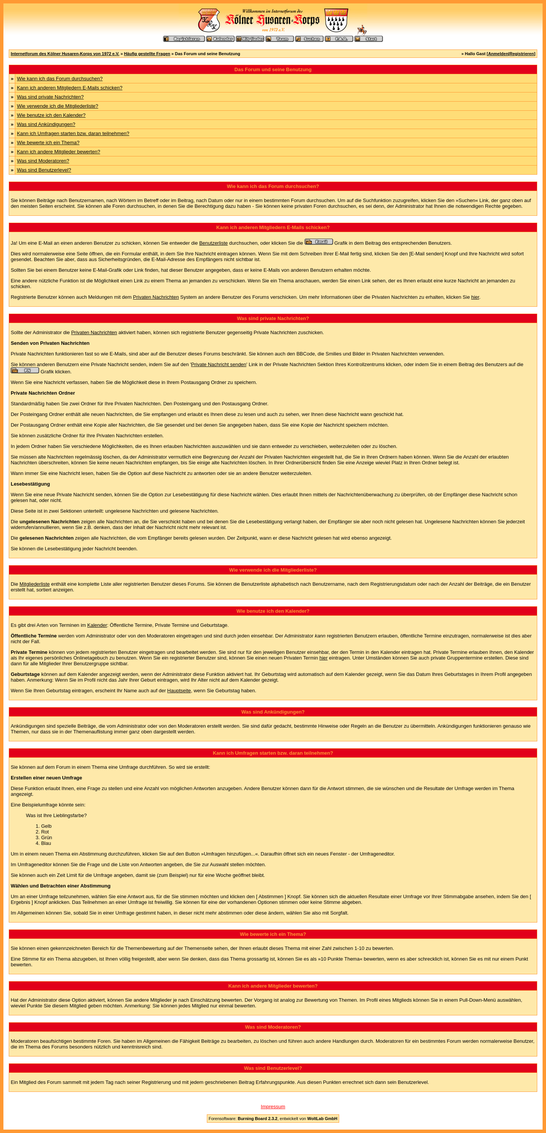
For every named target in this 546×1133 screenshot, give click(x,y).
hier (475, 297)
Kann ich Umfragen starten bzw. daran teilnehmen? (73, 133)
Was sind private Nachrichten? (50, 97)
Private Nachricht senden (218, 364)
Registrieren (521, 53)
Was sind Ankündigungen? (46, 124)
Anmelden (498, 53)
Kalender (97, 625)
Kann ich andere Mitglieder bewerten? (58, 152)
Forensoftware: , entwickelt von (273, 1118)
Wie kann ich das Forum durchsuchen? (59, 78)
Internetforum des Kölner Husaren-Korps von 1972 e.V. (65, 53)
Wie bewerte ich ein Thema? (48, 142)
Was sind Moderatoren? (43, 161)
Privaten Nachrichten (156, 297)
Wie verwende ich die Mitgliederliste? (57, 106)
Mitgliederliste (34, 584)
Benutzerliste (213, 243)
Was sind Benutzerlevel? (44, 170)
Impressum (273, 1106)
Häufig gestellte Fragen (147, 53)
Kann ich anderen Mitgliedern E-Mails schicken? (69, 88)
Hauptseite (179, 690)
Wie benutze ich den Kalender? (51, 115)
